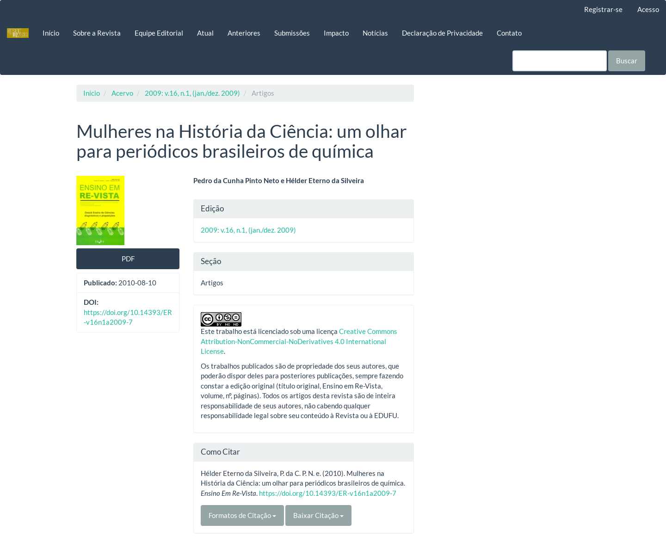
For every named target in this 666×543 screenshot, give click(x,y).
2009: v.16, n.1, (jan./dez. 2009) (192, 93)
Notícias (375, 33)
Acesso (648, 9)
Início (51, 33)
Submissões (292, 33)
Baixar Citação (318, 515)
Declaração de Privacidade (442, 33)
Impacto (336, 33)
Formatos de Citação (242, 515)
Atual (205, 33)
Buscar (626, 60)
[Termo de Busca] (559, 60)
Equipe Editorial (159, 33)
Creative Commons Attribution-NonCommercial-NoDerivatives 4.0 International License (299, 341)
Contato (509, 33)
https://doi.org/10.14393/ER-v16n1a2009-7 (327, 493)
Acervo (122, 93)
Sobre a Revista (97, 33)
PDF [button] (128, 258)
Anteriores (244, 33)
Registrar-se (603, 9)
